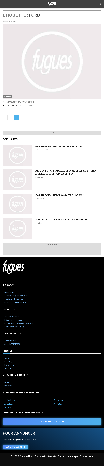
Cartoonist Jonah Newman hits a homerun (61, 219)
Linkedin (10, 404)
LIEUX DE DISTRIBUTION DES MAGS (23, 412)
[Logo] (52, 3)
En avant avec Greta (18, 102)
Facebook (11, 400)
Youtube (10, 408)
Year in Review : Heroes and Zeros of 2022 (59, 195)
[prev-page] (5, 117)
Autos (7, 96)
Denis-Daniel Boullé (10, 106)
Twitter (59, 404)
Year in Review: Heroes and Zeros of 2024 (59, 146)
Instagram (61, 400)
